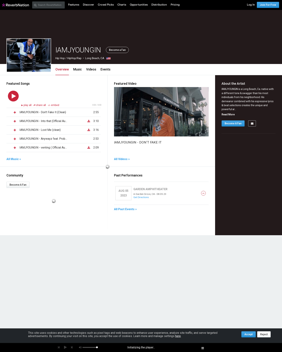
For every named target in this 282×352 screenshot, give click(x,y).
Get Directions (141, 197)
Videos (91, 69)
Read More (228, 114)
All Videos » (122, 159)
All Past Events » (125, 209)
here (178, 336)
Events (105, 69)
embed (53, 105)
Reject (264, 334)
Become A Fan (18, 184)
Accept (248, 334)
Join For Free (268, 4)
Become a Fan (117, 49)
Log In (251, 4)
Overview (62, 69)
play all (28, 105)
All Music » (13, 159)
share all (40, 105)
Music (77, 69)
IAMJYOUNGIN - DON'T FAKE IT (138, 142)
